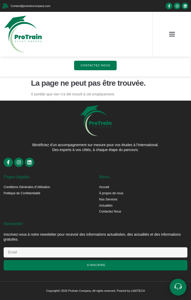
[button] (172, 34)
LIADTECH (138, 290)
